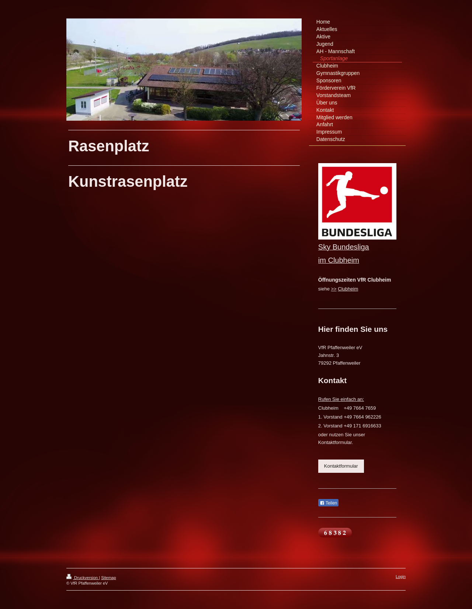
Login (401, 576)
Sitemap (108, 577)
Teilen (328, 503)
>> (334, 289)
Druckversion (82, 577)
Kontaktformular (341, 466)
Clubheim (348, 289)
